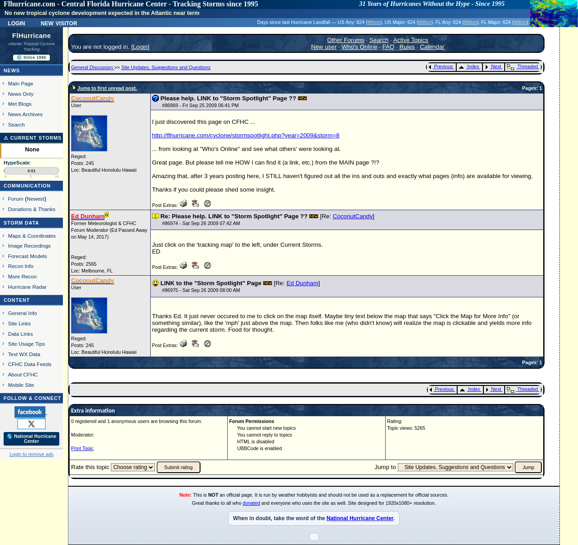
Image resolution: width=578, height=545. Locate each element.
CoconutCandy (353, 216)
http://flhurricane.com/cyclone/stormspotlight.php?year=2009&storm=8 (245, 135)
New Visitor (59, 22)
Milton (374, 22)
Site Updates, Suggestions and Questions (165, 67)
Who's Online (359, 46)
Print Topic (82, 448)
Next (492, 66)
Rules (407, 46)
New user (323, 46)
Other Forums (345, 40)
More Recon (22, 276)
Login (16, 22)
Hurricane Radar (27, 287)
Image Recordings (29, 246)
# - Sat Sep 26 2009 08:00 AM (201, 290)
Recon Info (20, 266)
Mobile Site (21, 385)
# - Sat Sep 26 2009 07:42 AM (201, 223)
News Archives (25, 114)
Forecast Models (27, 256)
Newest (35, 199)
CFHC (240, 121)
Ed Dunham (302, 283)
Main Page (20, 83)
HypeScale (17, 162)
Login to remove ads (31, 454)
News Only (20, 94)
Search (16, 124)
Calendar (432, 46)
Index (468, 66)
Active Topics (411, 40)
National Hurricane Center (359, 518)
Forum (16, 199)
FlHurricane (31, 35)
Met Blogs (20, 104)
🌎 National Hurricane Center (32, 439)
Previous (440, 66)
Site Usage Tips (26, 344)
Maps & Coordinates (32, 236)
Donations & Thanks (32, 209)
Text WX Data (24, 354)
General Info (22, 313)
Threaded (522, 66)
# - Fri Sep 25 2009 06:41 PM (200, 105)
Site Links (19, 323)
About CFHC (23, 374)
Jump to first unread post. (107, 88)
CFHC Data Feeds (30, 364)
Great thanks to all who (217, 503)
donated (251, 503)
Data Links (20, 334)
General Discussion (92, 67)
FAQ (388, 46)
